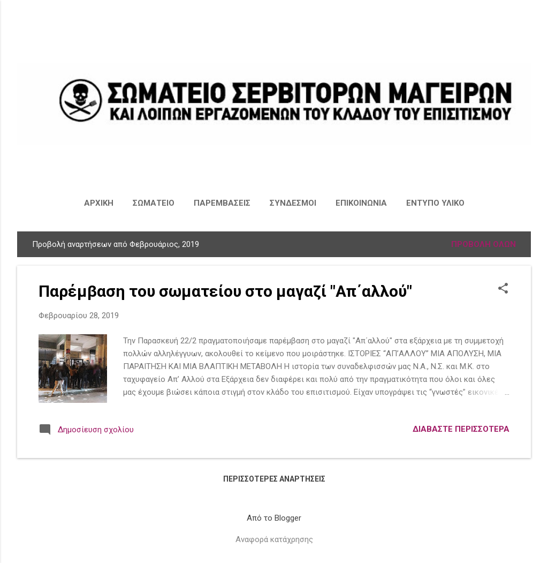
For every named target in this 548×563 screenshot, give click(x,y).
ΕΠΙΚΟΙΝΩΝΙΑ (361, 203)
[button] (503, 289)
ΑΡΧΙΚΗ (98, 203)
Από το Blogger (274, 518)
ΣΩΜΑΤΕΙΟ (153, 203)
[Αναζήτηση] (524, 29)
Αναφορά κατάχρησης (274, 539)
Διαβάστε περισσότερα (461, 429)
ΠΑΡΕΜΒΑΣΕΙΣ (222, 203)
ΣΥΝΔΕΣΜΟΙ (293, 203)
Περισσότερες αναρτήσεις (274, 479)
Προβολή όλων (483, 244)
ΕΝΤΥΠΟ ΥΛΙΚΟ (435, 203)
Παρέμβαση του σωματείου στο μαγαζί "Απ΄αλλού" (225, 291)
